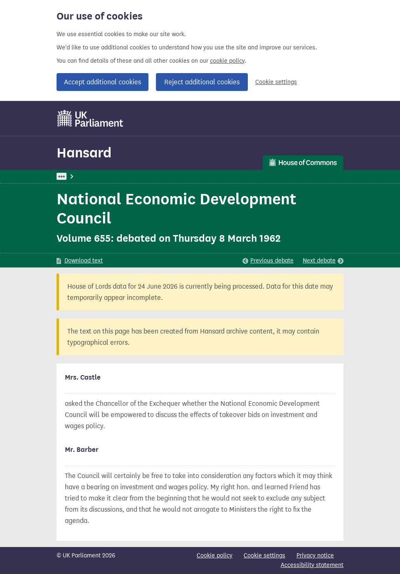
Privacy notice (315, 555)
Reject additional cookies (202, 82)
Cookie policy (214, 555)
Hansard (84, 152)
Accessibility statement (312, 565)
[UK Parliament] (90, 118)
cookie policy (227, 60)
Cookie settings (276, 82)
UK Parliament (75, 176)
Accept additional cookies (102, 82)
